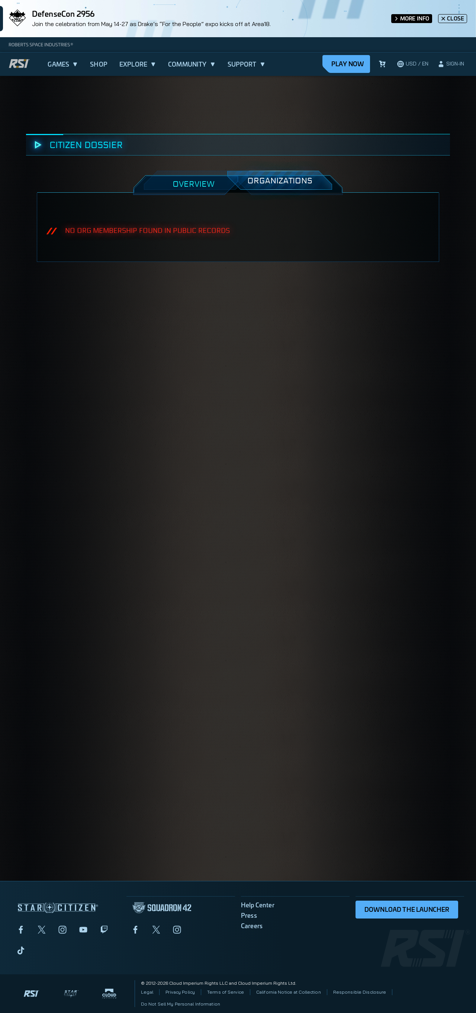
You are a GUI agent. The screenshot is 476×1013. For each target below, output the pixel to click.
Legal (147, 992)
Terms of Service (225, 992)
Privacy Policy (180, 992)
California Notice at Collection (288, 992)
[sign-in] (450, 64)
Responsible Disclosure (359, 992)
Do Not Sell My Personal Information (180, 1004)
